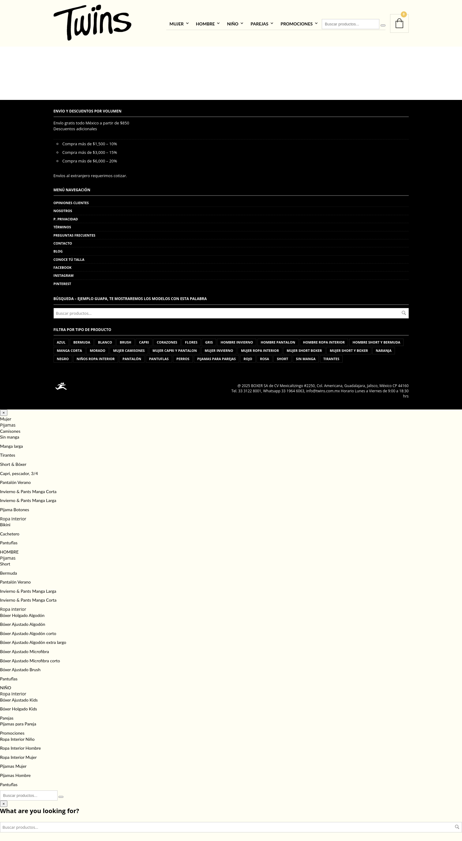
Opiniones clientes (71, 202)
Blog (58, 250)
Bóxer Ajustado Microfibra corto (30, 659)
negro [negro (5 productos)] (63, 358)
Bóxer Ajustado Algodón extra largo (33, 641)
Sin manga (9, 436)
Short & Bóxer (13, 463)
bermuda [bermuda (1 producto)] (81, 341)
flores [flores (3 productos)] (191, 341)
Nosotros (63, 210)
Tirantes (7, 454)
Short (5, 563)
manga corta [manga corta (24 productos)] (69, 350)
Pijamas (8, 424)
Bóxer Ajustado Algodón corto (28, 632)
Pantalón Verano (15, 481)
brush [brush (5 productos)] (125, 341)
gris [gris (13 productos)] (209, 341)
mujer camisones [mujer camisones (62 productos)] (129, 350)
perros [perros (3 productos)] (182, 358)
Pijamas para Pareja (18, 723)
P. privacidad (66, 218)
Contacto (63, 242)
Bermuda (8, 572)
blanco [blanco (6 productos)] (105, 341)
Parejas (259, 23)
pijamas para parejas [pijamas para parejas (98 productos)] (216, 358)
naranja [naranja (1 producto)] (384, 350)
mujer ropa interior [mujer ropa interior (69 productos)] (260, 350)
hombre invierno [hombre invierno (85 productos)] (236, 341)
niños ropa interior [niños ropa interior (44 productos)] (96, 358)
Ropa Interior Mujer (18, 756)
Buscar (403, 312)
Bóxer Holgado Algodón (22, 614)
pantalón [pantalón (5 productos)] (131, 358)
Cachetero (9, 532)
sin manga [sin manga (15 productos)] (306, 358)
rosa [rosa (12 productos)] (264, 358)
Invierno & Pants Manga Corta (28, 490)
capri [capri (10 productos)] (144, 341)
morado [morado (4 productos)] (97, 350)
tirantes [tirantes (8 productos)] (331, 358)
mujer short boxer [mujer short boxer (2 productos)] (304, 350)
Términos (62, 226)
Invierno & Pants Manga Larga (28, 499)
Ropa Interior (13, 518)
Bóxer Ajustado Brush (20, 669)
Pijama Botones (14, 509)
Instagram (64, 274)
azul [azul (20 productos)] (61, 341)
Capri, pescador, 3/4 (19, 472)
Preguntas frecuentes (75, 234)
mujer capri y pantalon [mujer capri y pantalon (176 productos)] (174, 350)
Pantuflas (8, 542)
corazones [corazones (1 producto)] (167, 341)
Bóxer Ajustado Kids (19, 699)
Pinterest (62, 282)
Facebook (63, 266)
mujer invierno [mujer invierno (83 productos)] (219, 350)
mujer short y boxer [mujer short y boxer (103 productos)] (349, 350)
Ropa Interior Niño (17, 738)
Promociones (296, 23)
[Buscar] (383, 25)
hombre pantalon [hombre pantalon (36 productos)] (278, 341)
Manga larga (11, 445)
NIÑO (232, 23)
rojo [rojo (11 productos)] (247, 358)
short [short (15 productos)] (282, 358)
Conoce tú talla (69, 258)
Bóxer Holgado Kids (18, 708)
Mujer (176, 23)
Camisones (10, 430)
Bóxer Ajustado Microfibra (24, 650)
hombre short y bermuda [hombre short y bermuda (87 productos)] (376, 341)
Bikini (5, 524)
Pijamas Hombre (15, 774)
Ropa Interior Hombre (20, 747)
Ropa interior (13, 608)
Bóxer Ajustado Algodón (22, 623)
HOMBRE (205, 23)
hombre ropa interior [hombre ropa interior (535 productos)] (324, 341)
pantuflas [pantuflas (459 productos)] (159, 358)
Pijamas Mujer (13, 765)
